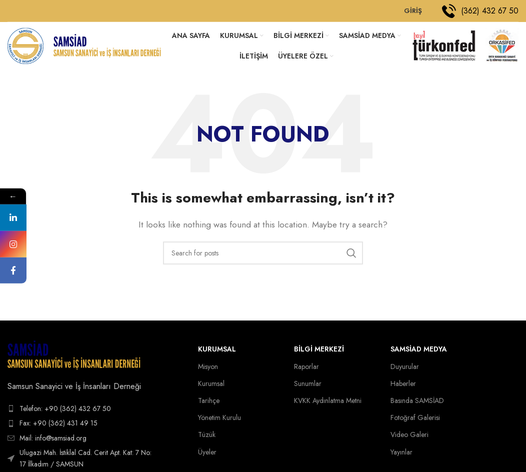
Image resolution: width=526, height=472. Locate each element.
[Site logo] (27, 46)
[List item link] (84, 411)
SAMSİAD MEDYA (418, 352)
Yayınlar (401, 455)
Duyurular (404, 369)
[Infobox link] (480, 11)
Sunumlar (308, 386)
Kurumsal (217, 352)
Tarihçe (209, 403)
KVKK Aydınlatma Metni (328, 403)
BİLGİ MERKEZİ (319, 352)
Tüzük (207, 437)
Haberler (403, 386)
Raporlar (306, 369)
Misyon (208, 369)
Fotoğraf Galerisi (415, 421)
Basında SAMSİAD (417, 403)
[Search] (263, 256)
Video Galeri (409, 437)
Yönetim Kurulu (219, 421)
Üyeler (207, 455)
